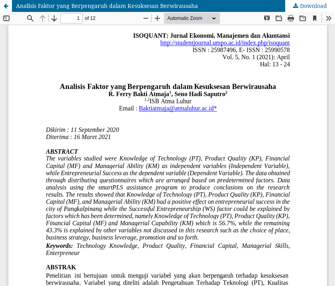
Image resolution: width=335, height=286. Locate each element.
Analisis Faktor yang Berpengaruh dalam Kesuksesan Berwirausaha (107, 6)
